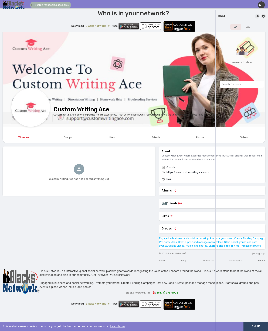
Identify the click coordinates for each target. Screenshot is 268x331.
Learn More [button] (117, 326)
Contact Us (208, 260)
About (162, 260)
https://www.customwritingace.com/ (188, 172)
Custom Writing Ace (81, 109)
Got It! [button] (256, 326)
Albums (167, 190)
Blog (183, 260)
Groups (167, 228)
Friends (172, 203)
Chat (221, 16)
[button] (51, 5)
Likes (165, 216)
